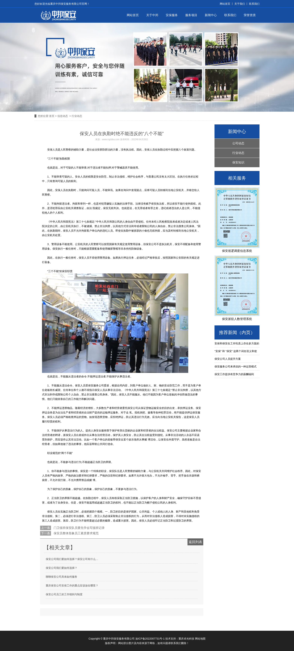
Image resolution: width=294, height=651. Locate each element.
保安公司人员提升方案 (227, 358)
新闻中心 (211, 15)
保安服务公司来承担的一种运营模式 (235, 366)
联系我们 (254, 3)
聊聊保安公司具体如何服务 (61, 576)
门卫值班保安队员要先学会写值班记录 (79, 527)
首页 (51, 115)
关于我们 (239, 3)
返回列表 (195, 542)
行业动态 (238, 152)
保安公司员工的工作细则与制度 (64, 594)
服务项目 (191, 15)
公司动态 (238, 143)
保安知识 (238, 162)
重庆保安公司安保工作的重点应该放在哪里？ (72, 585)
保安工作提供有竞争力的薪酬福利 (234, 374)
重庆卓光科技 (186, 638)
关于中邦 (152, 15)
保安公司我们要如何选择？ (61, 567)
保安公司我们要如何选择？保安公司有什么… (72, 559)
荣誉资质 (250, 15)
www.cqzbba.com (110, 139)
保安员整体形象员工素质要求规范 (76, 533)
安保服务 (172, 15)
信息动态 (62, 115)
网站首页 (133, 15)
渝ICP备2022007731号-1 (150, 638)
